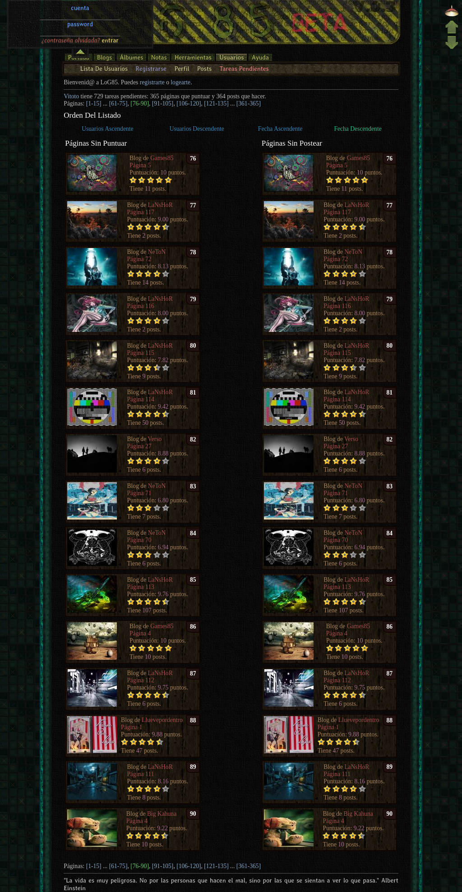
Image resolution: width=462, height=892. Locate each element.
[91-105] (163, 103)
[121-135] (216, 103)
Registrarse (150, 68)
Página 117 (140, 212)
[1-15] (94, 103)
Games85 (161, 158)
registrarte (152, 82)
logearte (180, 82)
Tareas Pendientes (243, 68)
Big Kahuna (161, 813)
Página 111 (140, 774)
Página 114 (140, 399)
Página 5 (140, 165)
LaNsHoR (160, 205)
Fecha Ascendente (280, 128)
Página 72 (139, 259)
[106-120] (188, 103)
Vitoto (71, 96)
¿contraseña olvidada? (71, 10)
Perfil (181, 68)
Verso (155, 439)
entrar (110, 10)
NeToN (157, 251)
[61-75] (118, 103)
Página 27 (139, 446)
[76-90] (139, 103)
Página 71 (139, 493)
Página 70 (139, 540)
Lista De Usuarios (104, 68)
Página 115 (140, 352)
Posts (204, 68)
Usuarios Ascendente (107, 128)
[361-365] (248, 103)
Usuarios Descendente (197, 128)
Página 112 (140, 680)
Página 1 (131, 727)
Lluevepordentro (162, 720)
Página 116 (140, 306)
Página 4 (140, 633)
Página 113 (140, 587)
